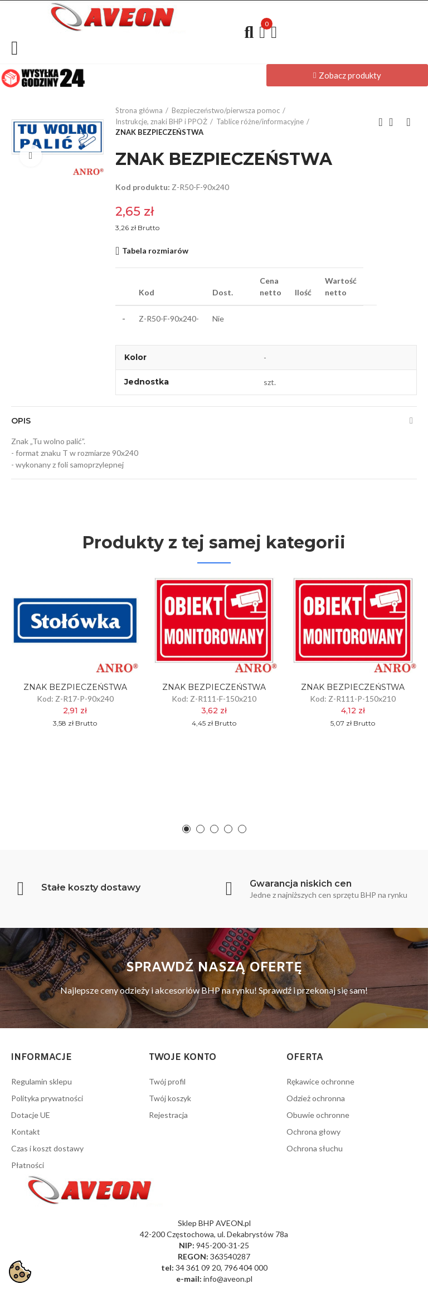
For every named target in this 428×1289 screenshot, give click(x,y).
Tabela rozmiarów (155, 250)
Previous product (380, 122)
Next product (408, 122)
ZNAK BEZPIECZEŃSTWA (75, 687)
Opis (21, 421)
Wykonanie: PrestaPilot (375, 1273)
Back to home (394, 122)
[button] (347, 75)
